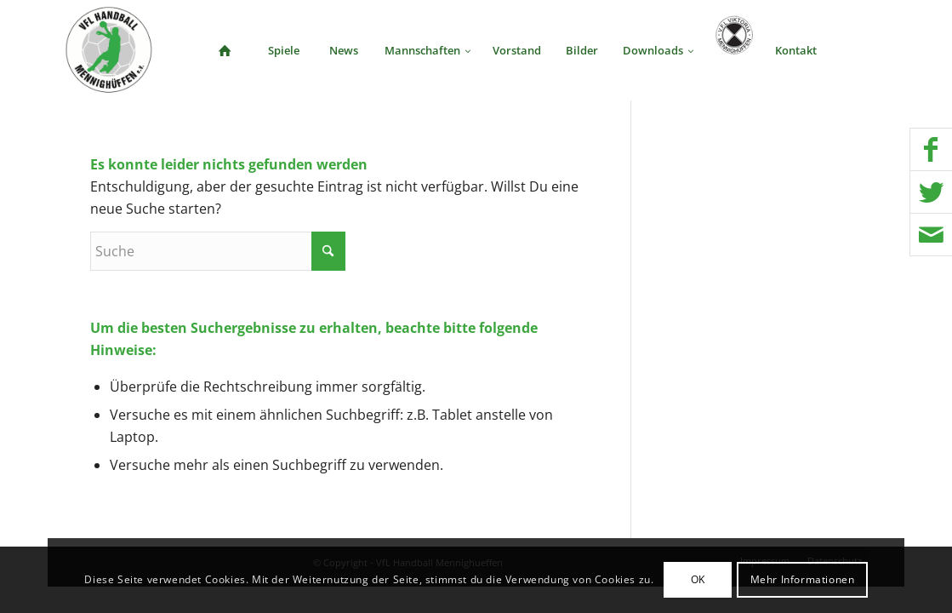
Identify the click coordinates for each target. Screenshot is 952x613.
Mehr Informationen (802, 579)
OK (698, 579)
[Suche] (857, 50)
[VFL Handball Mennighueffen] (109, 50)
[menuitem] (224, 50)
